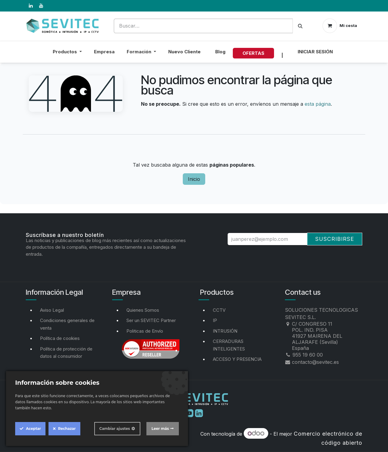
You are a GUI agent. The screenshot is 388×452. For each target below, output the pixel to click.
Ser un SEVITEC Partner (151, 320)
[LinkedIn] (30, 5)
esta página (318, 104)
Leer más (160, 428)
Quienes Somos (142, 310)
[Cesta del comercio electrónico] (339, 25)
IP (215, 320)
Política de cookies (60, 338)
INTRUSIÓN (225, 331)
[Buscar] (300, 25)
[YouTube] (40, 5)
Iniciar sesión (315, 52)
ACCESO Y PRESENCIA (237, 359)
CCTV (219, 310)
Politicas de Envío (144, 331)
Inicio (194, 179)
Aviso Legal (52, 310)
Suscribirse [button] (334, 239)
